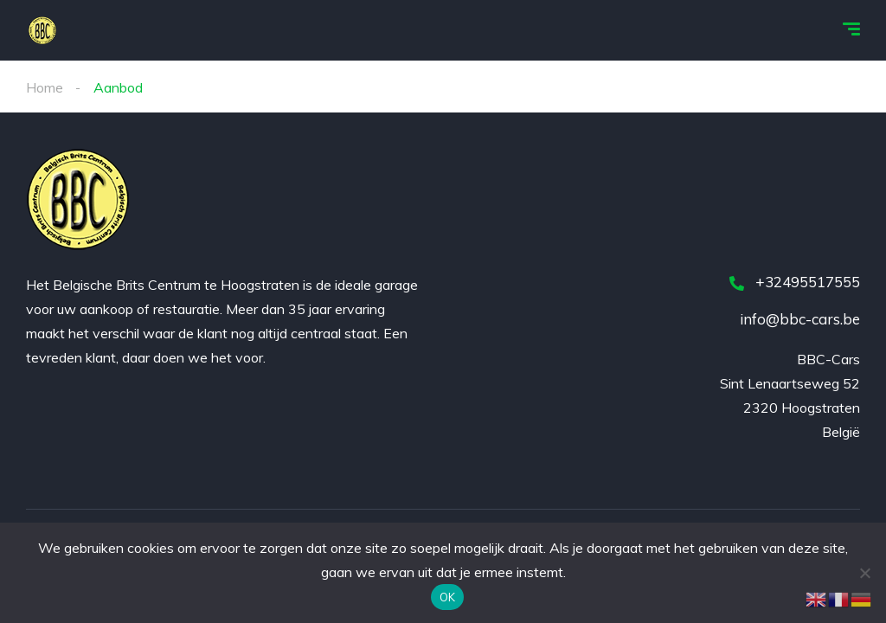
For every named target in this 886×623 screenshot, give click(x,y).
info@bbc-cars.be (800, 319)
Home (44, 87)
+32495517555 (794, 282)
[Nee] (864, 572)
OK (448, 597)
